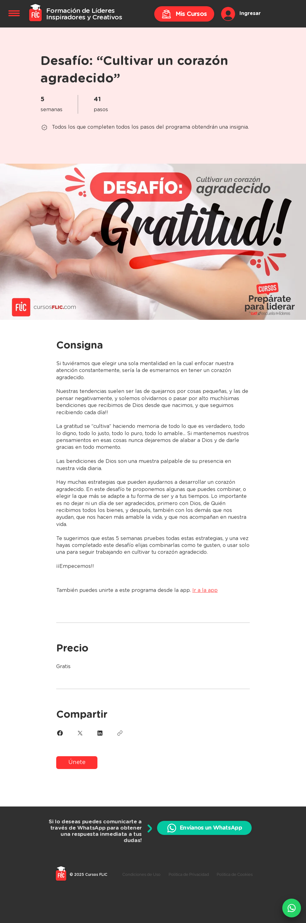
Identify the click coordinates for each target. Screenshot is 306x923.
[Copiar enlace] (120, 733)
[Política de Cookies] (235, 874)
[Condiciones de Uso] (141, 874)
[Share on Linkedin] (100, 733)
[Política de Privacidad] (188, 874)
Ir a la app (205, 590)
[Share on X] (80, 733)
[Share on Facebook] (60, 733)
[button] (14, 13)
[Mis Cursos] (184, 14)
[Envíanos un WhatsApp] (204, 828)
